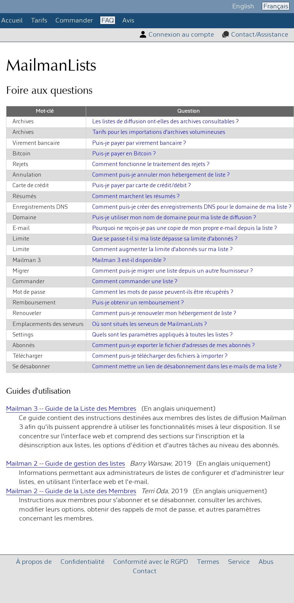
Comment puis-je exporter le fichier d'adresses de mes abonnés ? (173, 345)
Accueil (11, 20)
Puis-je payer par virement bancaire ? (139, 143)
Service (239, 562)
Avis (128, 20)
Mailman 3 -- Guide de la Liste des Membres (71, 409)
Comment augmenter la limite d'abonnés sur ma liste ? (162, 249)
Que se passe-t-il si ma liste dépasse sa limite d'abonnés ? (164, 239)
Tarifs (39, 20)
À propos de (34, 562)
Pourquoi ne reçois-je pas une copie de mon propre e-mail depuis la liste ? (184, 228)
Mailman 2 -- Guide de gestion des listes (65, 463)
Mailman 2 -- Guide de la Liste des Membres (71, 491)
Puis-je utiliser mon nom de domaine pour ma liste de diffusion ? (174, 218)
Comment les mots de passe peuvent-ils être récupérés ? (162, 292)
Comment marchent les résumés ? (136, 196)
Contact (144, 571)
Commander (74, 20)
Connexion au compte (181, 34)
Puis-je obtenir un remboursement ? (138, 303)
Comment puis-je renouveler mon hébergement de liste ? (164, 313)
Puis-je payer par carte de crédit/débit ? (141, 185)
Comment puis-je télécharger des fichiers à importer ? (159, 356)
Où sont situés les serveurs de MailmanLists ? (149, 324)
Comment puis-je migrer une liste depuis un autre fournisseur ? (172, 271)
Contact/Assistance (259, 34)
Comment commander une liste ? (134, 281)
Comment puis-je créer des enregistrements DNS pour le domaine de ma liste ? (191, 207)
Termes (208, 562)
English (243, 6)
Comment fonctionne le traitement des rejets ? (150, 164)
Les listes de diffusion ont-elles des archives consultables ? (165, 122)
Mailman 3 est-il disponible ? (129, 260)
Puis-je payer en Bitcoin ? (124, 154)
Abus (266, 562)
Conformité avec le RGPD (150, 562)
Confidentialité (82, 562)
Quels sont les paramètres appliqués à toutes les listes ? (162, 335)
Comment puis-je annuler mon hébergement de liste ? (161, 175)
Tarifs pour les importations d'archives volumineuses (158, 132)
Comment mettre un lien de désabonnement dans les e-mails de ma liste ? (186, 367)
